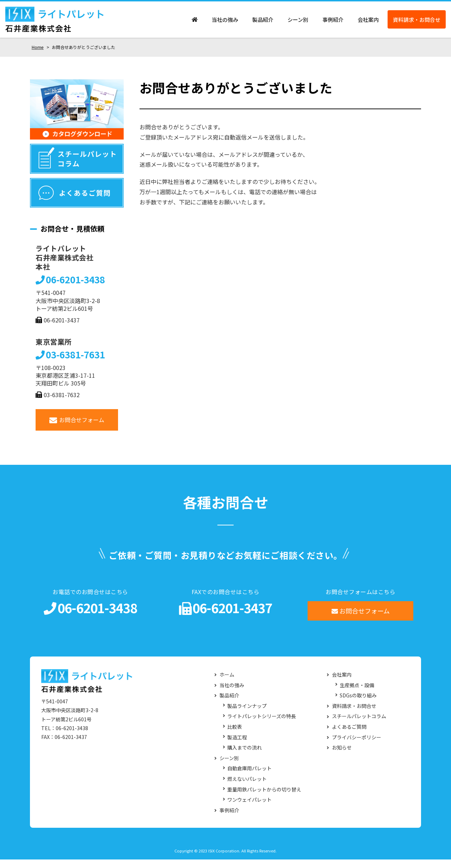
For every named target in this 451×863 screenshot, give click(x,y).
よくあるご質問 (349, 730)
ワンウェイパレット (249, 803)
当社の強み (225, 21)
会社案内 (368, 21)
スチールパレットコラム (359, 719)
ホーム (227, 678)
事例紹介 (333, 21)
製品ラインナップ (247, 709)
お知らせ (342, 751)
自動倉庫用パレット (249, 772)
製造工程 (237, 740)
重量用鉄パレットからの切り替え (264, 792)
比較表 (234, 730)
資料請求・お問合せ (416, 21)
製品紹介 (262, 21)
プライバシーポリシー (356, 740)
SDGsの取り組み (358, 699)
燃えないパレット (247, 782)
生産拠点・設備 (357, 688)
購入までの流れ (244, 751)
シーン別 (298, 21)
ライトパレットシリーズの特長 (261, 719)
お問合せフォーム (77, 423)
